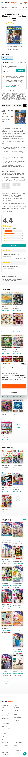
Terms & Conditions (5, 733)
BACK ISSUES (5, 290)
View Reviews (14, 245)
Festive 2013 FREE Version (6, 509)
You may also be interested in (7, 519)
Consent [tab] (5, 367)
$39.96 (3, 563)
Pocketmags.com (17, 747)
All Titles (3, 707)
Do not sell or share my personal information (14, 391)
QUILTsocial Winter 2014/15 (6, 487)
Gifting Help (16, 720)
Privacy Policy (4, 726)
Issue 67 (3, 349)
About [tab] (23, 367)
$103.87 (3, 675)
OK (14, 386)
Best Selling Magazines (6, 713)
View (2, 310)
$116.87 (14, 632)
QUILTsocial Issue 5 (6, 465)
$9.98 (2, 608)
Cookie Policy (4, 736)
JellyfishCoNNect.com (19, 753)
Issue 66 (15, 349)
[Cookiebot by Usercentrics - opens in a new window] (20, 364)
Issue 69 (3, 328)
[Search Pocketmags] (3, 7)
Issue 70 (15, 306)
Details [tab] (14, 367)
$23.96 (14, 587)
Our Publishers (4, 721)
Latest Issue (5, 11)
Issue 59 (3, 435)
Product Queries (4, 745)
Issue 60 (15, 414)
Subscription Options (11, 86)
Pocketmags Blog (5, 718)
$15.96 (14, 653)
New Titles (3, 710)
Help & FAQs (16, 707)
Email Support (17, 710)
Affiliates (3, 747)
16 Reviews (18, 23)
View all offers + (14, 90)
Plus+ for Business (5, 723)
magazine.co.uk (17, 750)
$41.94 (14, 609)
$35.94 (3, 542)
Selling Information (5, 754)
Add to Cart (7, 310)
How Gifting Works (18, 717)
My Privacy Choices (5, 739)
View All (25, 290)
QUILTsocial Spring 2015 (18, 465)
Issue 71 (3, 306)
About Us (16, 745)
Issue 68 (15, 328)
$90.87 (14, 543)
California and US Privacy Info (6, 730)
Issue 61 (3, 414)
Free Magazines (4, 715)
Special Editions (7, 448)
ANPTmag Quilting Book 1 (18, 487)
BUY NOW (20, 70)
